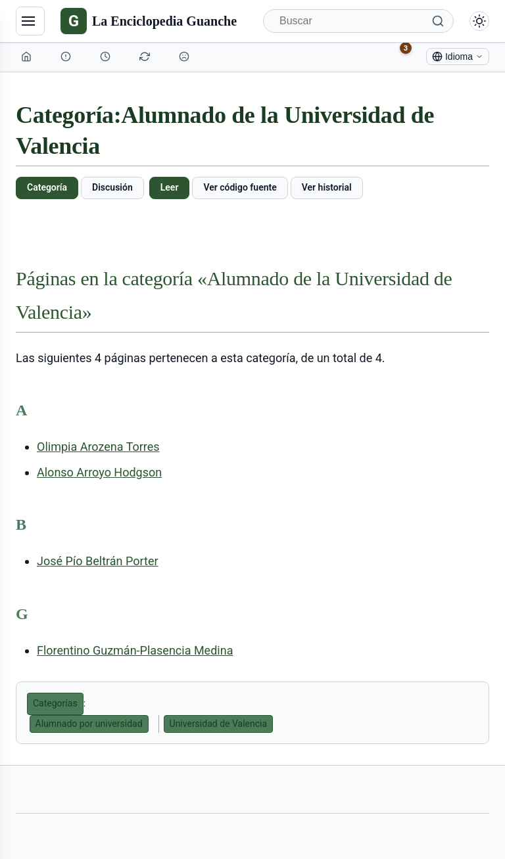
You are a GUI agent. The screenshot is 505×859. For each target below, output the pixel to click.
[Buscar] (358, 21)
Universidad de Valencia (219, 723)
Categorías (55, 703)
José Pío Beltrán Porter (97, 561)
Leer (169, 187)
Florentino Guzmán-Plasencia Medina (135, 650)
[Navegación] (30, 21)
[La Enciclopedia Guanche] (148, 21)
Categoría (47, 187)
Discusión (112, 187)
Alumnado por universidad (89, 723)
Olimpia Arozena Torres (98, 446)
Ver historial (327, 187)
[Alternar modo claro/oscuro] (479, 21)
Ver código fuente (239, 187)
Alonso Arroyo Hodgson (99, 472)
